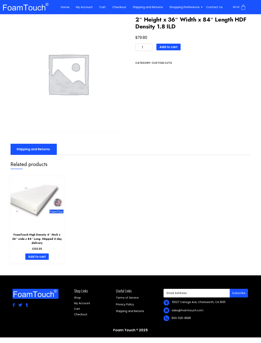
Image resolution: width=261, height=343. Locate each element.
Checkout (119, 7)
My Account (84, 7)
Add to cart (168, 47)
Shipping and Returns (148, 7)
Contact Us (214, 7)
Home (65, 7)
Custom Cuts (162, 63)
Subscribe (238, 293)
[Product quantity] (143, 47)
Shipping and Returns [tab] (33, 149)
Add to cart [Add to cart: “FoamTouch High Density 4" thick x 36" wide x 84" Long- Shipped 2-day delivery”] (37, 257)
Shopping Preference (185, 7)
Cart (102, 7)
